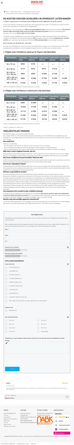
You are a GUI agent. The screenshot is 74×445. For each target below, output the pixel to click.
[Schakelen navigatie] (2, 3)
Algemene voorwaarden (10, 419)
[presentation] (11, 360)
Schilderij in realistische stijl (28, 91)
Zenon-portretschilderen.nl (62, 436)
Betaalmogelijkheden (10, 413)
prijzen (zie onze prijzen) (34, 218)
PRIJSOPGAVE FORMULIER (8, 443)
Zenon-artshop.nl (47, 436)
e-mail (44, 145)
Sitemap (33, 443)
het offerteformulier (27, 145)
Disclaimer (7, 421)
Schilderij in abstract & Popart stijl (31, 52)
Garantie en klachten (10, 426)
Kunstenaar (7, 417)
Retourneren (7, 424)
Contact (6, 415)
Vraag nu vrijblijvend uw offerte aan (13, 127)
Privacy (6, 422)
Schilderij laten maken (23, 443)
